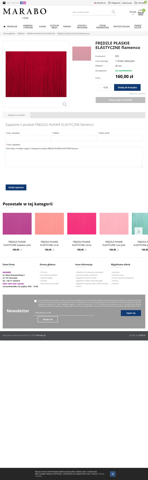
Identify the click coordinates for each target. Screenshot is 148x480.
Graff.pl (142, 355)
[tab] (16, 142)
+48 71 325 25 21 (12, 3)
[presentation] (16, 142)
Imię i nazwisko (12, 159)
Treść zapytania (12, 171)
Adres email (103, 159)
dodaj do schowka (137, 93)
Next (139, 258)
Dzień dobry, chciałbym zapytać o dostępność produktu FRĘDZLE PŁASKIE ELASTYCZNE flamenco (74, 184)
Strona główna (9, 33)
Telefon (55, 159)
